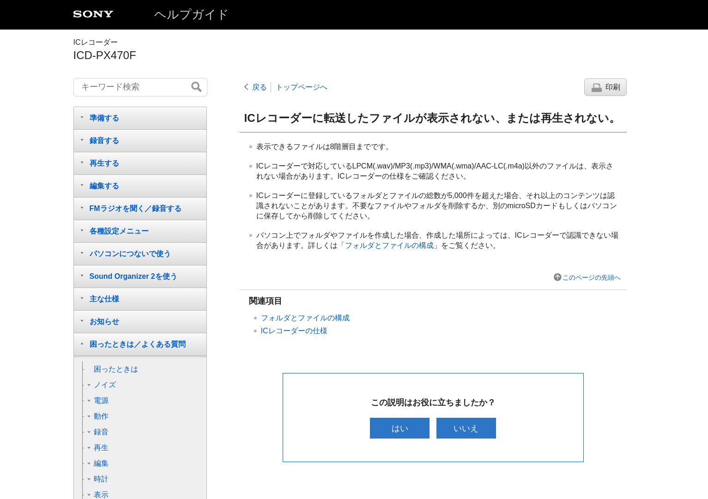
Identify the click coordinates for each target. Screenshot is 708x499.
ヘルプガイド (191, 14)
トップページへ (301, 87)
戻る (259, 87)
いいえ (466, 428)
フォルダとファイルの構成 (389, 245)
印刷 (612, 87)
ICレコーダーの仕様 (294, 331)
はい (400, 428)
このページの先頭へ (592, 277)
